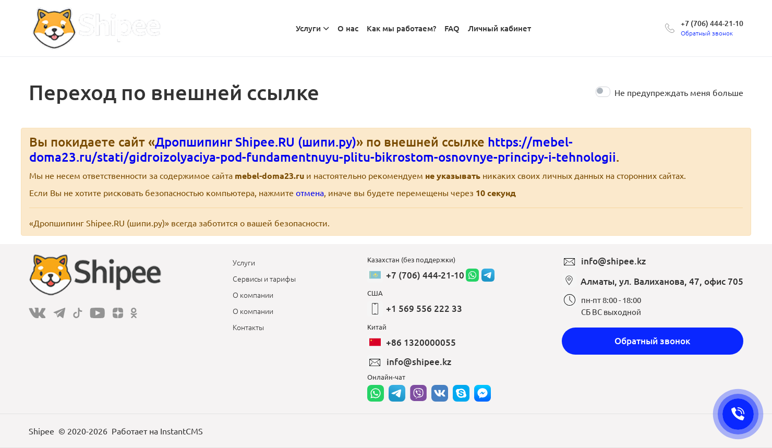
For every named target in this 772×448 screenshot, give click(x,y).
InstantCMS (181, 431)
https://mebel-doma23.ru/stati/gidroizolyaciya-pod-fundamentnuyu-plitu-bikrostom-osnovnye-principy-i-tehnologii (322, 149)
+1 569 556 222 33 (424, 308)
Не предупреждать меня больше (678, 92)
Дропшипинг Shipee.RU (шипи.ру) (255, 142)
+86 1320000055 (421, 342)
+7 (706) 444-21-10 (712, 23)
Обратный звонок (652, 341)
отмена (310, 192)
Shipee (41, 431)
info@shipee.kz (419, 362)
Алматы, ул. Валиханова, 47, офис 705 (662, 281)
